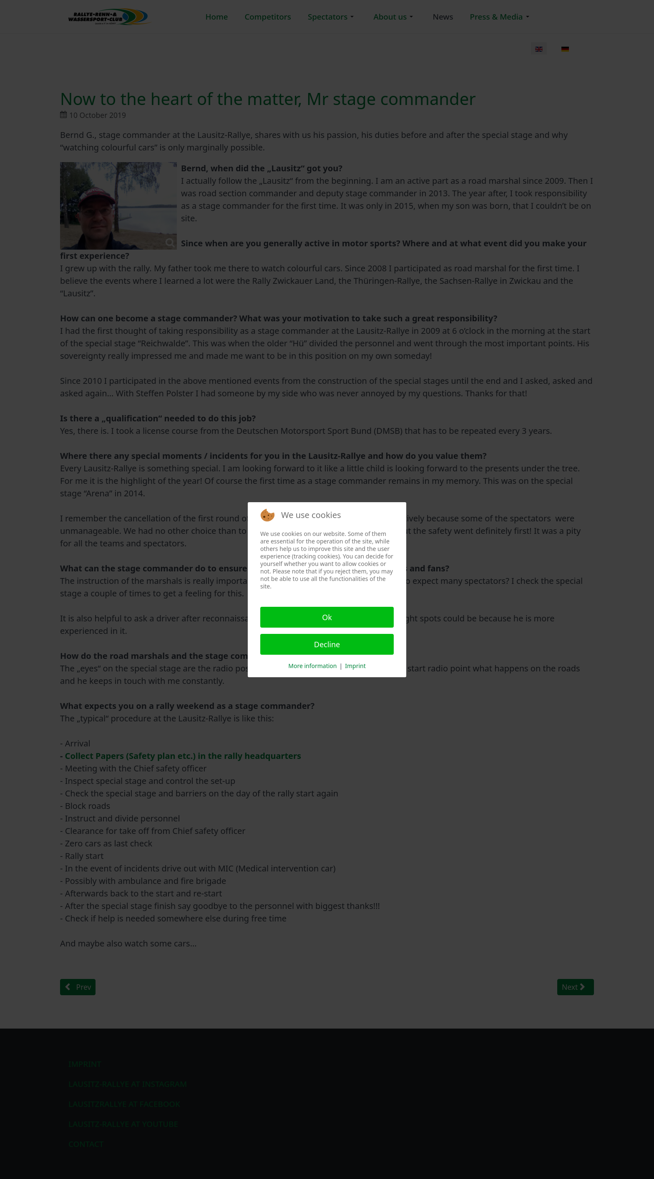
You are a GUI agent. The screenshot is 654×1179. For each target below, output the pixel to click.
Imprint (355, 666)
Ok (327, 617)
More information (312, 666)
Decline (327, 644)
